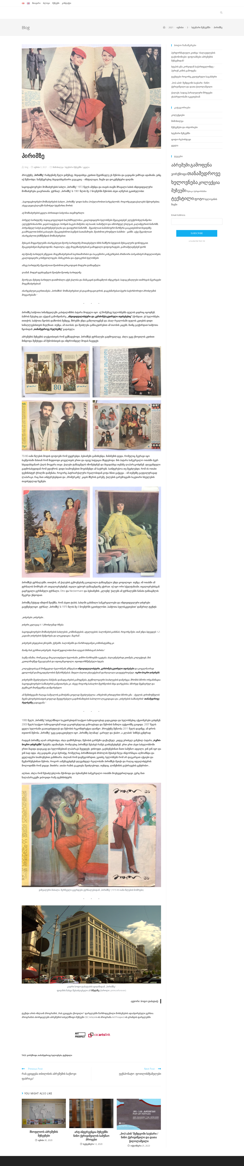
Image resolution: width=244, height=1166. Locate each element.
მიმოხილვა (58, 167)
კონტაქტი (66, 3)
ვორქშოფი (32, 1055)
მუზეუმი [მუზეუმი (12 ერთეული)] (178, 190)
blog (26, 167)
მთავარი (36, 3)
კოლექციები (178, 115)
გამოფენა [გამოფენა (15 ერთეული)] (201, 165)
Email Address (178, 215)
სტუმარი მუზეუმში (73, 167)
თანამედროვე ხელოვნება (50, 1055)
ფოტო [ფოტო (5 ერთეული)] (199, 198)
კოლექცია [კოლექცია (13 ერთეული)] (209, 182)
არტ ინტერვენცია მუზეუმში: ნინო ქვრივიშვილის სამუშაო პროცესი (91, 1135)
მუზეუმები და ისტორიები (184, 127)
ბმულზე (95, 990)
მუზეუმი (55, 3)
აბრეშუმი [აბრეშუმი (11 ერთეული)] (180, 165)
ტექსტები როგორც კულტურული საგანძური (194, 76)
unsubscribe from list (197, 241)
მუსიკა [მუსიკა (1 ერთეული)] (190, 191)
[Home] (164, 27)
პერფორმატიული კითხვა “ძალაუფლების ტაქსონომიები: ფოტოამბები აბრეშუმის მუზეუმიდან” (193, 56)
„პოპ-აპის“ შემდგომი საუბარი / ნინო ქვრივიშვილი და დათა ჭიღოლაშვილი (139, 1137)
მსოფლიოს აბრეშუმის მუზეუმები (44, 1133)
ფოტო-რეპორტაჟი (181, 139)
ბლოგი (46, 3)
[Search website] (221, 13)
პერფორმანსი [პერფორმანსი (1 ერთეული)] (200, 191)
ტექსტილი (67, 1055)
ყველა (86, 167)
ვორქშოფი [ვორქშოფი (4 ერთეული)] (179, 174)
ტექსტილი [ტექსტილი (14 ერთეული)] (182, 198)
